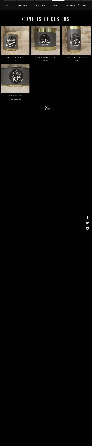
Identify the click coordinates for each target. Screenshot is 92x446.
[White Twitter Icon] (87, 223)
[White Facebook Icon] (87, 217)
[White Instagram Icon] (87, 229)
